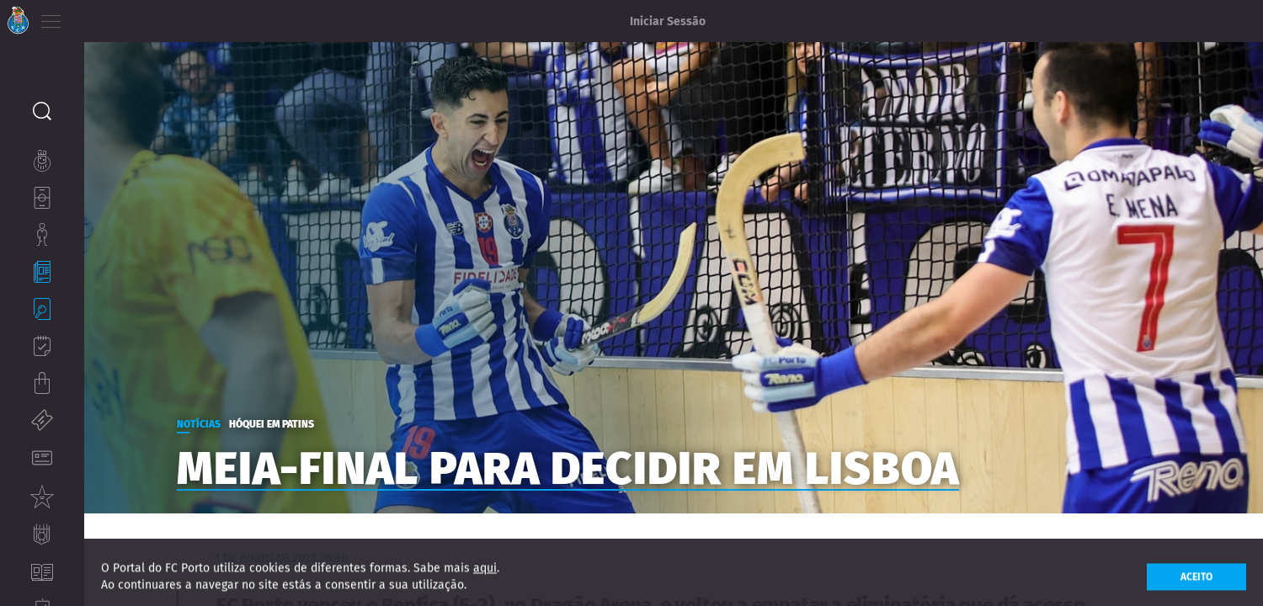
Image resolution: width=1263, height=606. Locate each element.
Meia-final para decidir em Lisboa (640, 460)
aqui (485, 578)
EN (119, 17)
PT (94, 17)
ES (141, 17)
